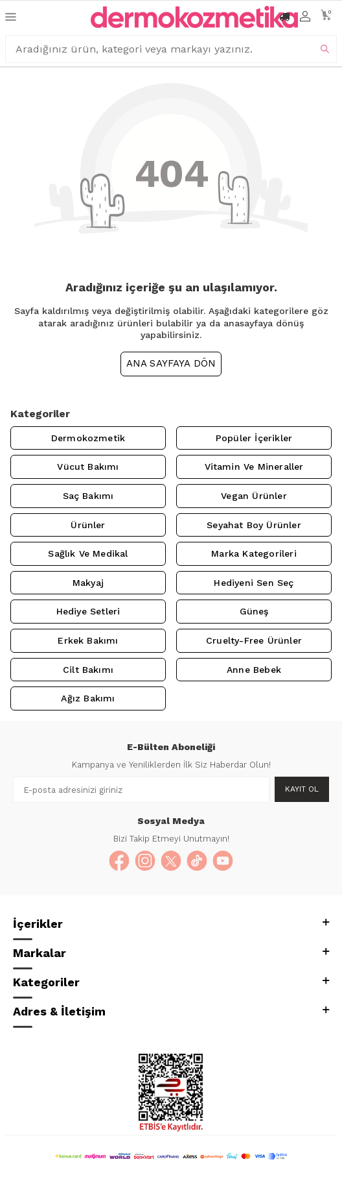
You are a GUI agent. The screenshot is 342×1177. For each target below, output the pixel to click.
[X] (171, 861)
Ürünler (88, 525)
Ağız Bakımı (88, 698)
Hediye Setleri (88, 611)
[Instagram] (145, 861)
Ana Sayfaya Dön (171, 363)
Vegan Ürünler (253, 496)
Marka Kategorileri (253, 553)
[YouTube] (222, 861)
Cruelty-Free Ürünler (254, 640)
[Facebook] (119, 861)
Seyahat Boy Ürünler (254, 525)
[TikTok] (197, 861)
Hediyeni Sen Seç (253, 582)
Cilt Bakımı (88, 669)
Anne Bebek (254, 669)
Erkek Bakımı (88, 640)
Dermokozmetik (88, 438)
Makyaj (88, 582)
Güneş (254, 611)
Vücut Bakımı (88, 466)
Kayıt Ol (302, 789)
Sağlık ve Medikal (88, 553)
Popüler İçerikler (254, 438)
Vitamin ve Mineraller (254, 466)
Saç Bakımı (88, 496)
